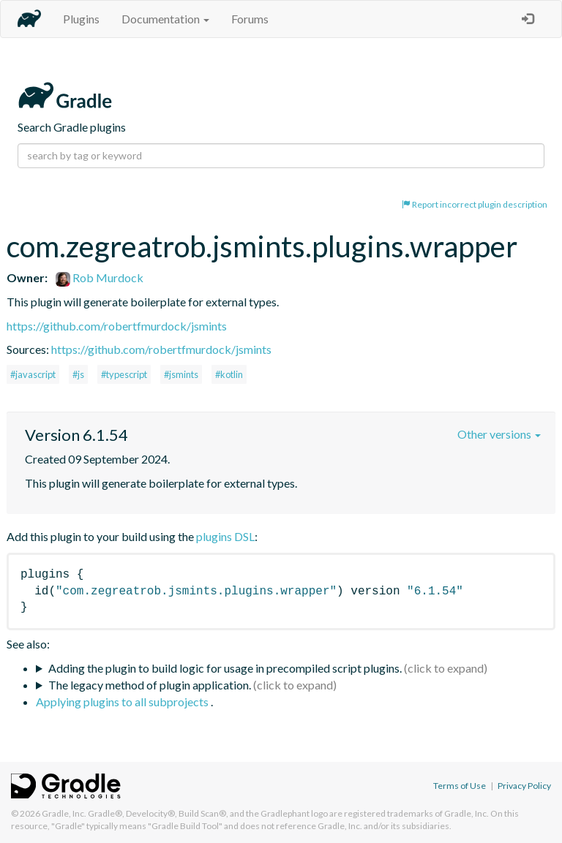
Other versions (499, 434)
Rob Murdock (99, 277)
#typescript (124, 374)
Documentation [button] (165, 19)
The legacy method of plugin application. (149, 685)
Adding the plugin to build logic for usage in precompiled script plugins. (225, 668)
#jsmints (181, 374)
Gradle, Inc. (64, 813)
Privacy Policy (524, 785)
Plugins (81, 19)
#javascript (33, 374)
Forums (250, 19)
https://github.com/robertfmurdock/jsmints (117, 326)
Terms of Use (459, 785)
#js (78, 374)
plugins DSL (225, 536)
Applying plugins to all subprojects (123, 701)
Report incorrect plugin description (474, 204)
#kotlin (229, 374)
